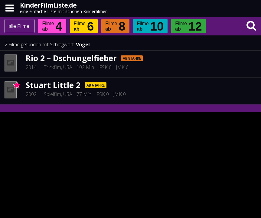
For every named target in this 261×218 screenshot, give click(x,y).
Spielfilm (52, 94)
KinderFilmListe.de (48, 5)
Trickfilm (52, 67)
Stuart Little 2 (53, 85)
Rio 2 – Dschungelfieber (71, 58)
